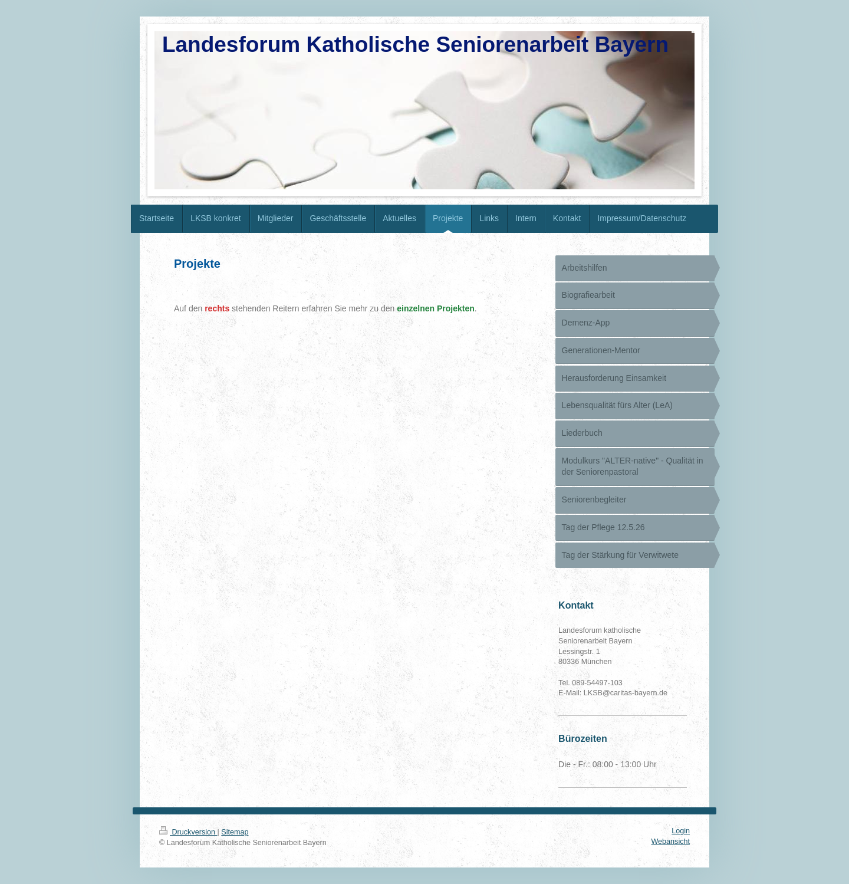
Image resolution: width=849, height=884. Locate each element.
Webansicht (670, 841)
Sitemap (234, 832)
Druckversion (188, 832)
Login (681, 831)
